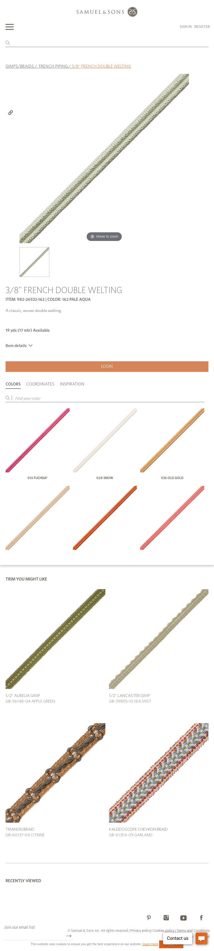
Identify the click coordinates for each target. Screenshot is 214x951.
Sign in (186, 27)
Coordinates (40, 384)
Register (202, 27)
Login (107, 366)
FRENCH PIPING (53, 66)
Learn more (150, 944)
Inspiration (72, 384)
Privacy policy (140, 931)
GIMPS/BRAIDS (20, 66)
